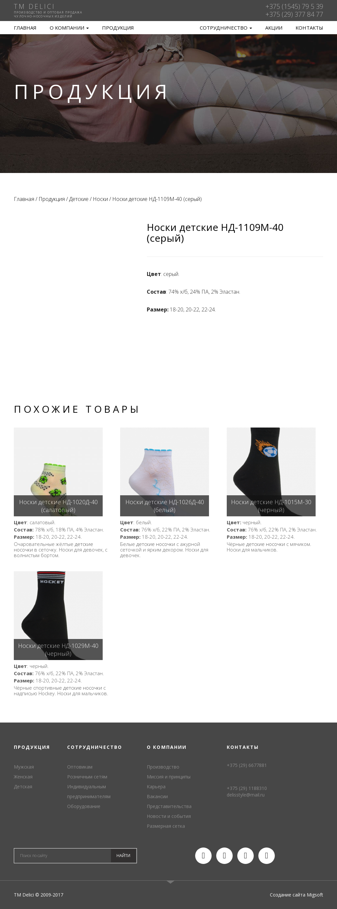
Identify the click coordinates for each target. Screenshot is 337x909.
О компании (69, 27)
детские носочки (155, 544)
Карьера (156, 786)
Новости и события (169, 816)
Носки (100, 199)
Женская (23, 777)
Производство (163, 767)
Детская (23, 786)
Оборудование (83, 806)
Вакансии (157, 796)
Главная (25, 27)
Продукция (118, 27)
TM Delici (168, 28)
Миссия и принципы (169, 777)
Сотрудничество (226, 27)
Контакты (309, 27)
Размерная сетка (166, 826)
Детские (79, 199)
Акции (273, 27)
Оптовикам (79, 767)
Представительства (169, 806)
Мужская (24, 767)
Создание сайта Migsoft (296, 895)
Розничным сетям (87, 777)
